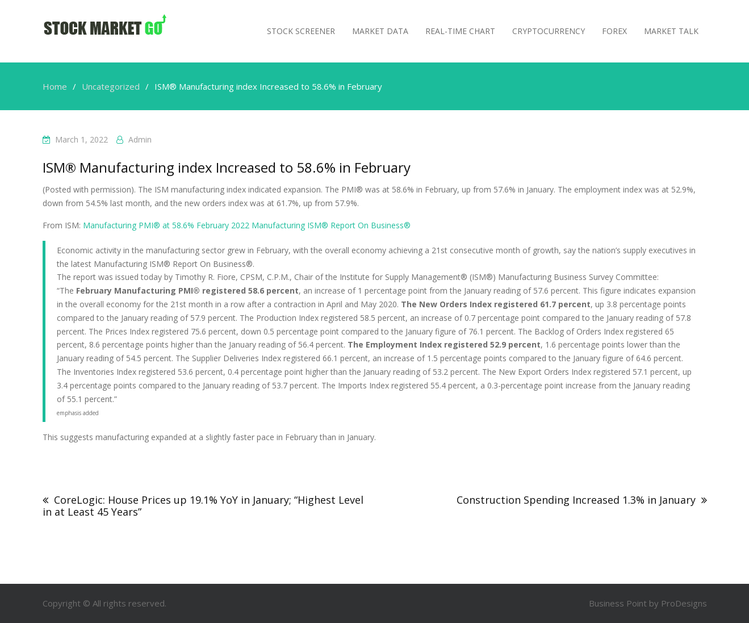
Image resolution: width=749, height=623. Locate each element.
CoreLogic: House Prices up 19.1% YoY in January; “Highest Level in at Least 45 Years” (203, 506)
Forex (614, 31)
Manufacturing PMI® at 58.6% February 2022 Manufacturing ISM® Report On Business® (247, 225)
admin (140, 139)
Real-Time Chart (460, 31)
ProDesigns (684, 603)
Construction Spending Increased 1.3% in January (576, 500)
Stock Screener (301, 31)
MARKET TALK (671, 31)
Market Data (380, 31)
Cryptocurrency (548, 31)
